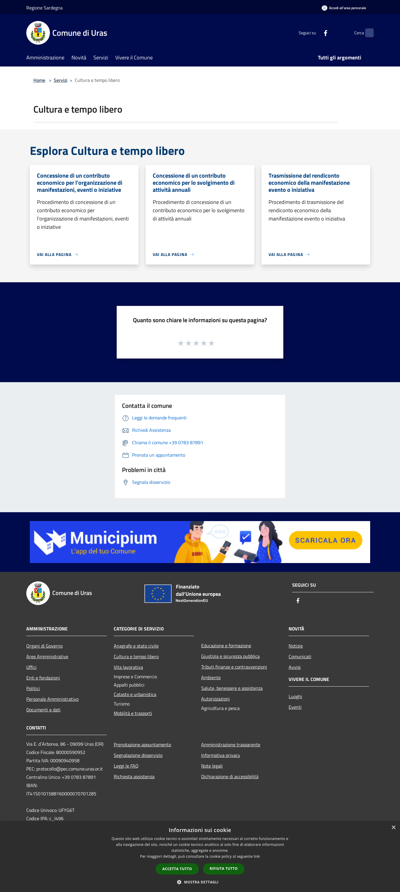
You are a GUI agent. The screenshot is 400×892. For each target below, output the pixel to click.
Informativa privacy (220, 755)
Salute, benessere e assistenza (232, 688)
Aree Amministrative (47, 656)
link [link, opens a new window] (257, 856)
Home (39, 80)
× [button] (393, 827)
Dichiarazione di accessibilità (229, 776)
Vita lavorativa (128, 667)
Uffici (31, 667)
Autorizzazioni (215, 698)
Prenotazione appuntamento (142, 744)
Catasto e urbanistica (135, 694)
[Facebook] (314, 33)
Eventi (295, 707)
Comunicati (300, 656)
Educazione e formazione (226, 645)
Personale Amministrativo (52, 699)
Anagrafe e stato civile (136, 645)
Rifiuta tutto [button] (224, 868)
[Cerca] (367, 33)
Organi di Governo (44, 645)
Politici (33, 688)
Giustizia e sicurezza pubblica (230, 656)
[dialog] (200, 856)
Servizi (60, 80)
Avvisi (295, 667)
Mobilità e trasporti (133, 713)
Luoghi (295, 696)
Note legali (212, 765)
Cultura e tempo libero (136, 656)
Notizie (296, 645)
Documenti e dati (43, 709)
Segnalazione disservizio (138, 755)
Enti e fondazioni (43, 677)
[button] (200, 882)
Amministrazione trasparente (230, 744)
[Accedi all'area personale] (344, 8)
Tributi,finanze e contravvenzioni (234, 666)
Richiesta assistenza (134, 776)
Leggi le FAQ (126, 765)
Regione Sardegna (44, 7)
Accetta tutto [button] (177, 868)
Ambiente (211, 677)
